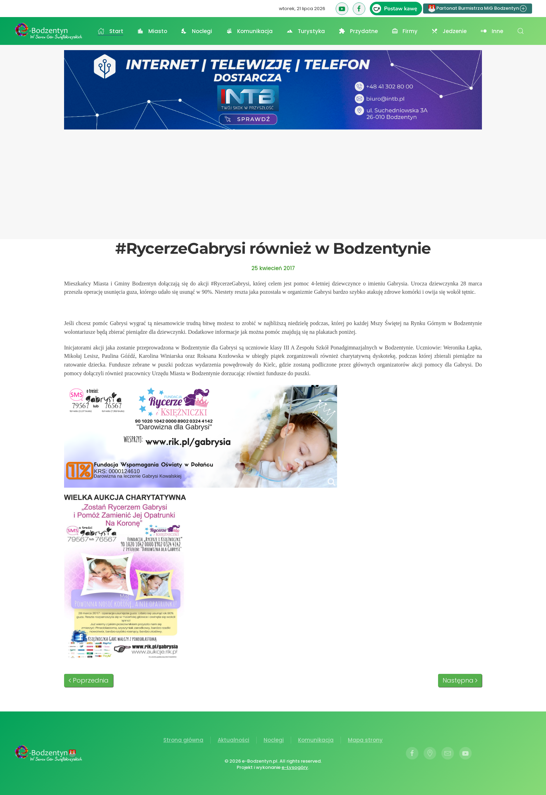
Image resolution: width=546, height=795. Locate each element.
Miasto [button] (152, 31)
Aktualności (233, 741)
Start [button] (110, 31)
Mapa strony (365, 741)
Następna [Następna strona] (460, 680)
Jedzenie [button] (449, 31)
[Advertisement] (273, 181)
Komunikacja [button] (249, 31)
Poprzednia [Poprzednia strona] (89, 680)
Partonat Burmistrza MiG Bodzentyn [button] (477, 9)
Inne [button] (492, 31)
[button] (520, 31)
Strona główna (183, 741)
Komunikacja (316, 741)
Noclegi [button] (196, 31)
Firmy (405, 31)
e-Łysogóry (294, 767)
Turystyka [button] (306, 31)
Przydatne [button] (358, 31)
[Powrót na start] (49, 31)
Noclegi (274, 741)
